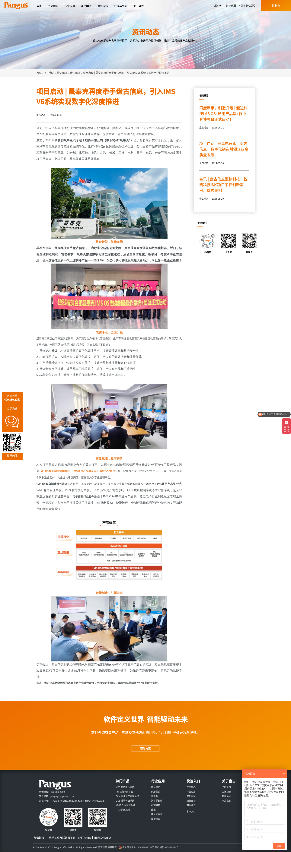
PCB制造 (155, 791)
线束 (153, 810)
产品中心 (191, 787)
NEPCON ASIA (102, 837)
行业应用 (191, 791)
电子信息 (155, 787)
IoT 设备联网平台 (124, 791)
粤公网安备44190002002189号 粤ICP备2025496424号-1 (151, 847)
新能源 (154, 796)
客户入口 (191, 811)
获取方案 (145, 748)
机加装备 (155, 805)
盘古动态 (75, 72)
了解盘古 (226, 787)
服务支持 (191, 801)
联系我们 (226, 801)
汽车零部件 (156, 801)
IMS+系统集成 (123, 810)
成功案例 (191, 796)
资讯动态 (226, 791)
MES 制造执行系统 (125, 787)
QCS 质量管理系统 (125, 801)
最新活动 (226, 796)
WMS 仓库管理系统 (125, 805)
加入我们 (191, 805)
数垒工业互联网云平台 (62, 837)
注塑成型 (155, 819)
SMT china (84, 837)
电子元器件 (156, 814)
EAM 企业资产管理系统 (127, 796)
